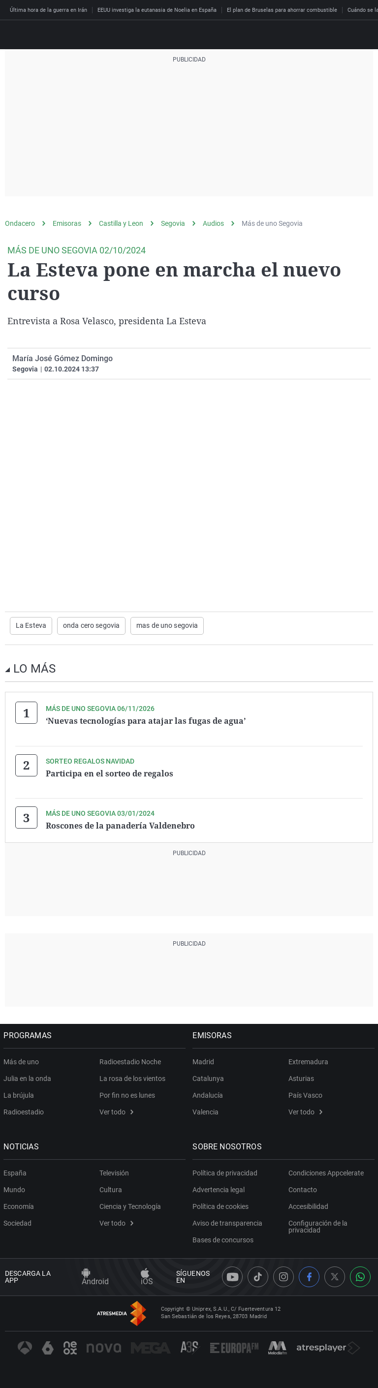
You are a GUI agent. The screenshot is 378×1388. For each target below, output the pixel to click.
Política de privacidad (226, 1172)
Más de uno (22, 1061)
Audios (213, 223)
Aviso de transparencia (229, 1222)
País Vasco (305, 1094)
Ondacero (20, 223)
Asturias (301, 1077)
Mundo (16, 1189)
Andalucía (209, 1094)
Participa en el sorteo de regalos (109, 773)
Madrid (205, 1061)
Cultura (110, 1189)
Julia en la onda (29, 1077)
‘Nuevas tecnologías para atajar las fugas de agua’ (146, 720)
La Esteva (31, 626)
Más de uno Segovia (272, 223)
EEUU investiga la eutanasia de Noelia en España (157, 10)
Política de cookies (222, 1205)
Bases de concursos (224, 1239)
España (16, 1172)
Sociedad (19, 1222)
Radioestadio (25, 1111)
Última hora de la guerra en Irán (48, 10)
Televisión (114, 1172)
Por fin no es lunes (127, 1094)
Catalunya (209, 1077)
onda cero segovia (91, 626)
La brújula (20, 1094)
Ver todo (116, 1111)
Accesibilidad (308, 1205)
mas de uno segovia (167, 626)
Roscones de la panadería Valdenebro (120, 825)
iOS (147, 1276)
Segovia (173, 223)
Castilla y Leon (121, 223)
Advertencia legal (220, 1189)
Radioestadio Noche (130, 1061)
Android (95, 1276)
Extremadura (308, 1061)
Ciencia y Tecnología (130, 1205)
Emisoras (67, 223)
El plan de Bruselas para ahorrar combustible (282, 10)
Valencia (207, 1111)
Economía (20, 1205)
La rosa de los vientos (132, 1077)
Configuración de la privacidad (317, 1225)
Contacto (302, 1189)
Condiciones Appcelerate (326, 1172)
